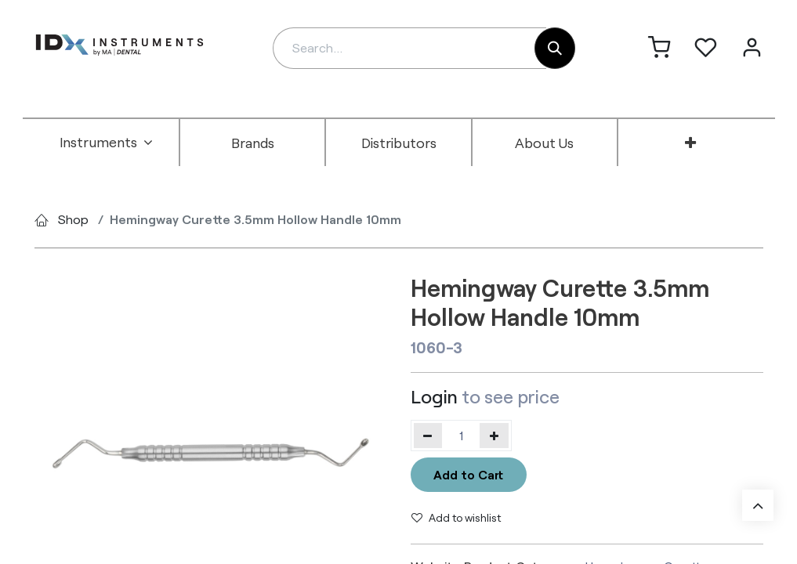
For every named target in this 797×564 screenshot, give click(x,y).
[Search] (554, 48)
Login (434, 396)
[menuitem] (107, 142)
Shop (73, 219)
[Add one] (494, 435)
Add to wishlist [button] (456, 517)
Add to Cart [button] (468, 474)
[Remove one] (428, 435)
